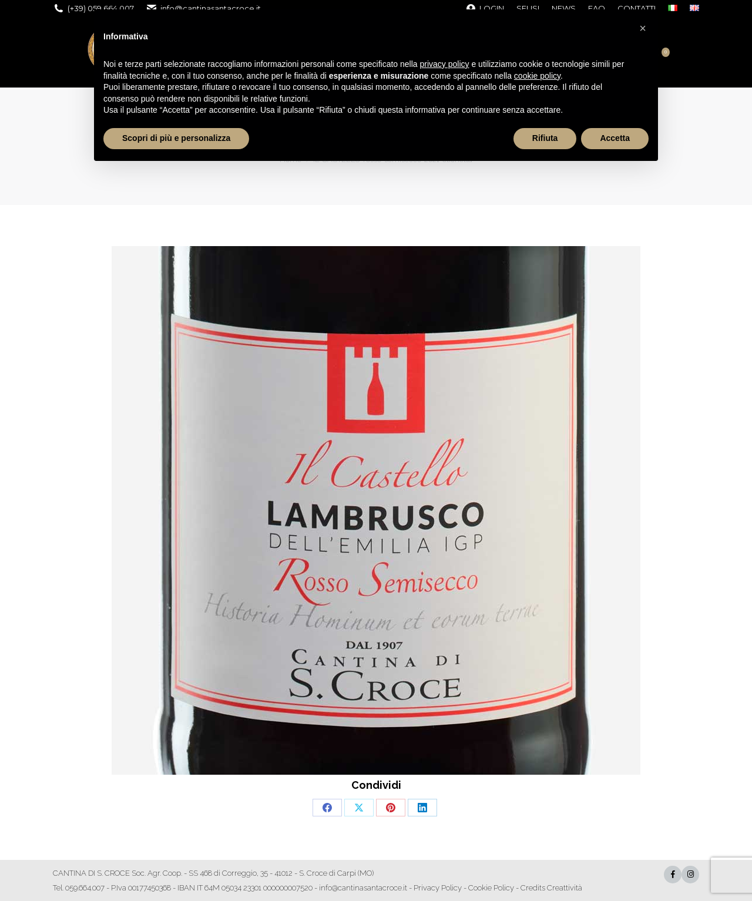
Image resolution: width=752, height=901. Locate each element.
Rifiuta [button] (545, 138)
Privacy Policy (438, 887)
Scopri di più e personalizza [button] (176, 138)
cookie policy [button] (537, 75)
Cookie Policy (491, 887)
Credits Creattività (551, 887)
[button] (642, 28)
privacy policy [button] (444, 64)
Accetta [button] (615, 138)
